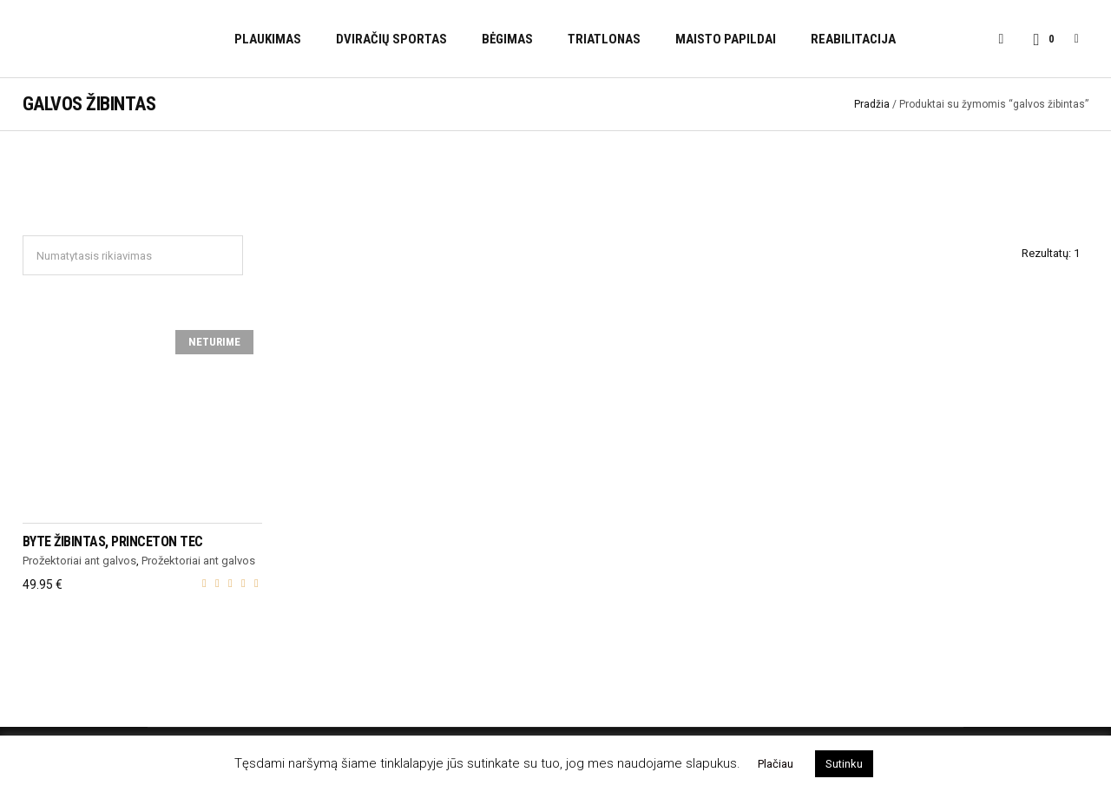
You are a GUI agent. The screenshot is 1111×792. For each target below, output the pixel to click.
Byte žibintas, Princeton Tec (113, 541)
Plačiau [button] (775, 763)
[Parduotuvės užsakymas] (133, 255)
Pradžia (872, 104)
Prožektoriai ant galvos (79, 560)
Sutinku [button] (844, 763)
